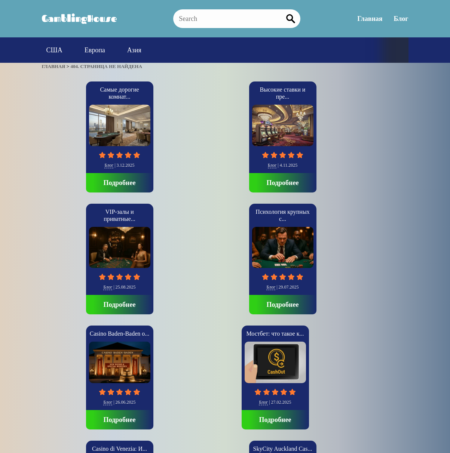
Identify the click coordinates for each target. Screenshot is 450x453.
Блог (401, 18)
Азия (134, 50)
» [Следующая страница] (52, 362)
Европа (95, 50)
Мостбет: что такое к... (75, 212)
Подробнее (75, 183)
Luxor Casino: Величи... (374, 212)
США (54, 50)
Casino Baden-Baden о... (375, 89)
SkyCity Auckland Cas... (225, 212)
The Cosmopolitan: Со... (300, 212)
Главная (369, 18)
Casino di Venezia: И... (150, 212)
